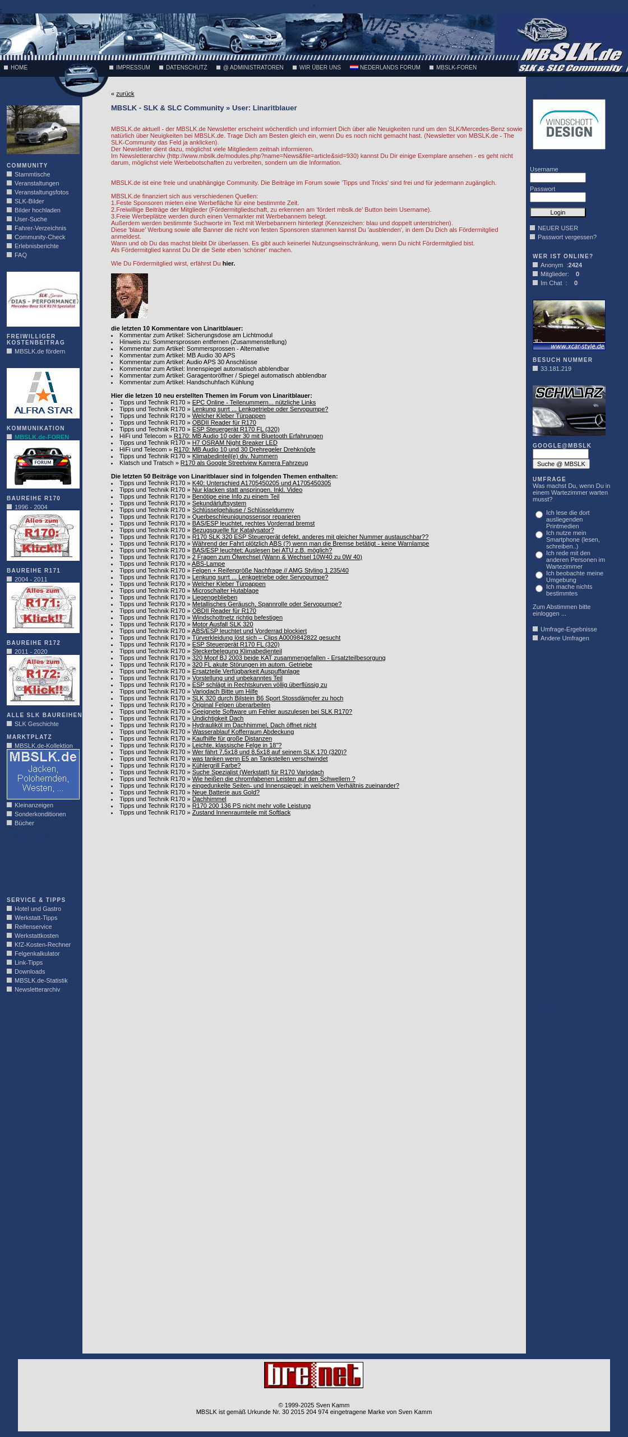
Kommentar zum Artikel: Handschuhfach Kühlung (186, 382)
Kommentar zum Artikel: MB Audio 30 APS (177, 355)
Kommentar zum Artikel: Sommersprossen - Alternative (194, 348)
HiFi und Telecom (143, 436)
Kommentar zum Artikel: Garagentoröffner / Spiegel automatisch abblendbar (223, 375)
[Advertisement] (40, 865)
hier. (229, 263)
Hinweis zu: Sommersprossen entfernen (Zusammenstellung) (203, 341)
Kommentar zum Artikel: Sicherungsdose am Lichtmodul (196, 335)
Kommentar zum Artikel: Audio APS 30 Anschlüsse (188, 362)
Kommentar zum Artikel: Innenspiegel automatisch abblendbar (204, 368)
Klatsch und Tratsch (146, 462)
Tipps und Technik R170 (152, 402)
